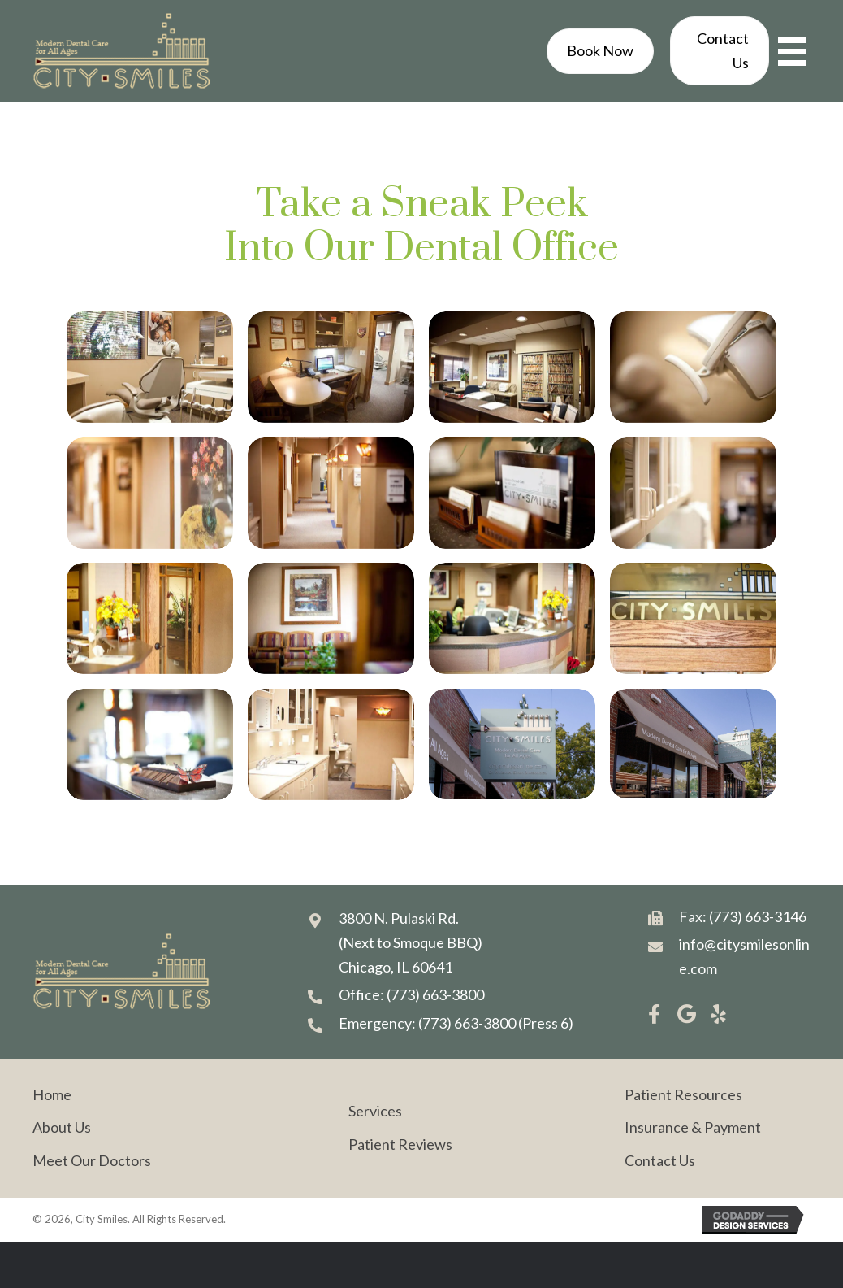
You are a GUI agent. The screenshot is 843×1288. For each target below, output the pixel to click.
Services (375, 1111)
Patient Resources (683, 1094)
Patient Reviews (400, 1144)
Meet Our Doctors (91, 1160)
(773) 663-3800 (435, 994)
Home (51, 1094)
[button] (654, 1014)
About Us (61, 1127)
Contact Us (660, 1160)
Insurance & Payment (693, 1127)
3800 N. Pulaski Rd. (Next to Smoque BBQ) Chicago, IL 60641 (410, 942)
